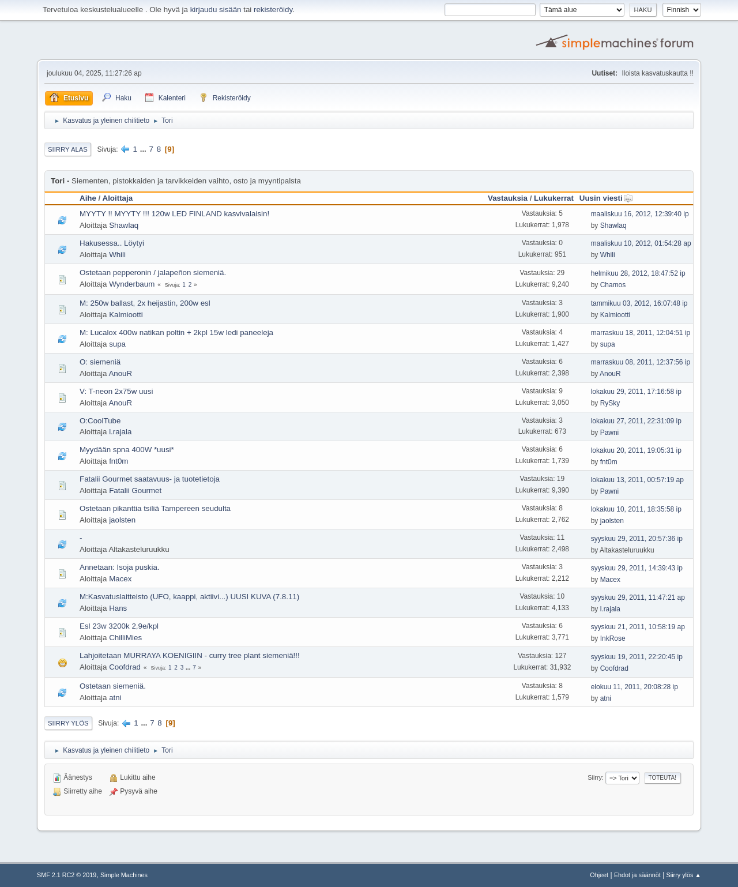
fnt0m (118, 461)
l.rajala (120, 431)
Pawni (609, 433)
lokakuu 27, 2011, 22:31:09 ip (636, 421)
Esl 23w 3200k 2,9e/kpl (119, 626)
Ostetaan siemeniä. (113, 686)
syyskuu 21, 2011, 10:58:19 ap (638, 627)
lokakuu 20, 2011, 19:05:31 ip (636, 450)
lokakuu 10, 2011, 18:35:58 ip (636, 509)
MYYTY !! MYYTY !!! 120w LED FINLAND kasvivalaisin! (174, 213)
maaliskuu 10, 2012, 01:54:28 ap (641, 243)
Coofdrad (125, 667)
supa (117, 344)
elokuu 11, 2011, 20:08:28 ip (634, 687)
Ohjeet (599, 874)
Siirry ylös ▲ (684, 874)
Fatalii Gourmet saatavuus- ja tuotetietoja (150, 479)
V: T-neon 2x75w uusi (116, 391)
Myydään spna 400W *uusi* (127, 449)
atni (115, 697)
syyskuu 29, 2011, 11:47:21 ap (638, 597)
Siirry (595, 777)
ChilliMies (125, 637)
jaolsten (122, 520)
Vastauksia (508, 198)
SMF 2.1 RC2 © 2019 (66, 874)
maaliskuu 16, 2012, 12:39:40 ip (640, 214)
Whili (117, 254)
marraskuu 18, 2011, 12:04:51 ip (641, 333)
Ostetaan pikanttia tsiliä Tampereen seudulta (155, 508)
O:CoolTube (100, 420)
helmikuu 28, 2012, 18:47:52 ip (638, 273)
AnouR (120, 373)
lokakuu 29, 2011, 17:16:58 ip (636, 392)
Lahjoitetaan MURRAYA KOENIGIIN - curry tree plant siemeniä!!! (190, 655)
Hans (118, 608)
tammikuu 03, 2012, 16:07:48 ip (639, 303)
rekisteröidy (273, 9)
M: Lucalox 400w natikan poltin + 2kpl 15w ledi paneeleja (176, 332)
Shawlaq (123, 225)
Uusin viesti (606, 198)
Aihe (88, 198)
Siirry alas (68, 149)
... (144, 149)
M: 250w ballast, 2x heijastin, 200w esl (145, 303)
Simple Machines (124, 874)
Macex (120, 578)
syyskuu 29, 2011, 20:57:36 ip (637, 539)
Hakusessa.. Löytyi (112, 243)
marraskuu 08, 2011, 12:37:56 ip (641, 362)
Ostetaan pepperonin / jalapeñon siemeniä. (153, 272)
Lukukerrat (554, 198)
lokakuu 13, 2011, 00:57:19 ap (637, 480)
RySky (610, 403)
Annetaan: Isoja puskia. (120, 567)
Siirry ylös (68, 723)
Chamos (613, 285)
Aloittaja (118, 198)
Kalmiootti (126, 314)
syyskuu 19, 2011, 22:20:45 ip (637, 657)
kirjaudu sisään (216, 9)
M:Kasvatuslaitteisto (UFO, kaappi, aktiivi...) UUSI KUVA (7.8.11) (189, 596)
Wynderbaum (132, 284)
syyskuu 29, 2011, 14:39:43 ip (637, 568)
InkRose (613, 638)
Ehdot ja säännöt (637, 874)
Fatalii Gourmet (135, 490)
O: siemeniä (100, 362)
